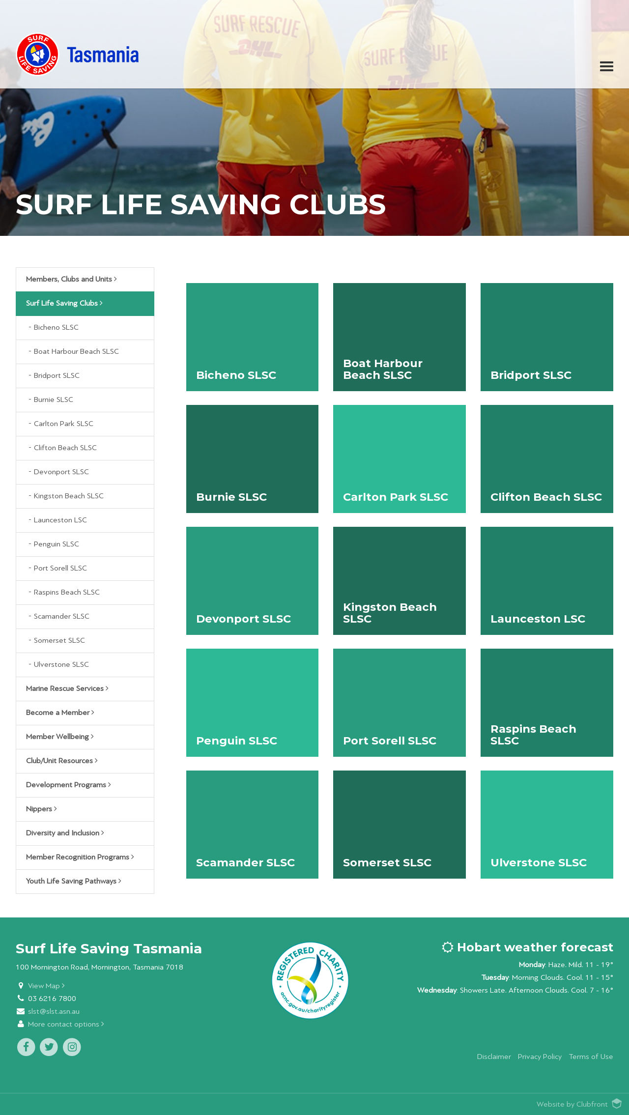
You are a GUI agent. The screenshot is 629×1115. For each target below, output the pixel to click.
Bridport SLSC (57, 376)
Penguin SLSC (56, 544)
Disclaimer (494, 1057)
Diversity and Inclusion (65, 833)
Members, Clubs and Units (71, 279)
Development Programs (68, 784)
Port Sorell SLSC (60, 568)
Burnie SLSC (53, 400)
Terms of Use (591, 1057)
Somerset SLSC (59, 640)
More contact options (66, 1024)
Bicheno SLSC (56, 327)
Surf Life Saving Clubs (64, 303)
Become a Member (60, 712)
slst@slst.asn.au (54, 1011)
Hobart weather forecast (527, 947)
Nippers (41, 808)
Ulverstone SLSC (61, 664)
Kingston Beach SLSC (69, 496)
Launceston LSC (60, 520)
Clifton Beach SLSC (65, 448)
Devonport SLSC (61, 472)
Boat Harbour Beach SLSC (76, 351)
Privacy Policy (540, 1057)
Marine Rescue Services (67, 688)
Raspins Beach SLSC (67, 592)
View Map (46, 986)
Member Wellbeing (60, 736)
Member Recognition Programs (80, 857)
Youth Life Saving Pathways (73, 881)
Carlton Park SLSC (63, 424)
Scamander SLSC (61, 616)
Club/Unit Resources (62, 760)
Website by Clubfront (572, 1104)
